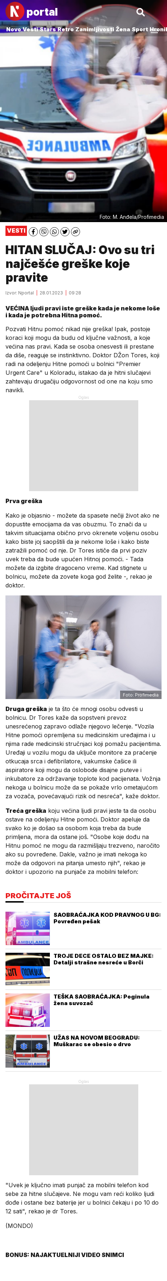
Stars (48, 29)
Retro (65, 29)
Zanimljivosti (94, 29)
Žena (123, 29)
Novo (13, 29)
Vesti (30, 29)
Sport (140, 29)
